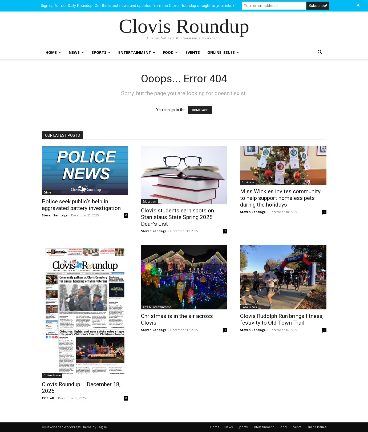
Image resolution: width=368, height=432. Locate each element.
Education (149, 201)
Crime (47, 192)
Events (192, 52)
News (76, 52)
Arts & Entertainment (157, 307)
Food (170, 52)
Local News (249, 307)
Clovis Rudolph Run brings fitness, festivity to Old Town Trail (281, 319)
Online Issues (223, 52)
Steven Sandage (54, 215)
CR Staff (48, 398)
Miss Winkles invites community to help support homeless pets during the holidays (280, 198)
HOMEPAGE (200, 110)
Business (248, 182)
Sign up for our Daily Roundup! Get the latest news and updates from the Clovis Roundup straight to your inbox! (138, 5)
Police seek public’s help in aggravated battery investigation (81, 204)
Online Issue (52, 375)
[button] (320, 52)
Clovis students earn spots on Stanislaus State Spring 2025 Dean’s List (177, 217)
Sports (101, 52)
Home (53, 52)
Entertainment (136, 52)
